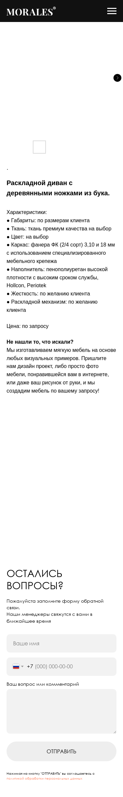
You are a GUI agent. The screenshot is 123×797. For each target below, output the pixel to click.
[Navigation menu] (111, 11)
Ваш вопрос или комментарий (43, 684)
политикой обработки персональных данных (44, 778)
